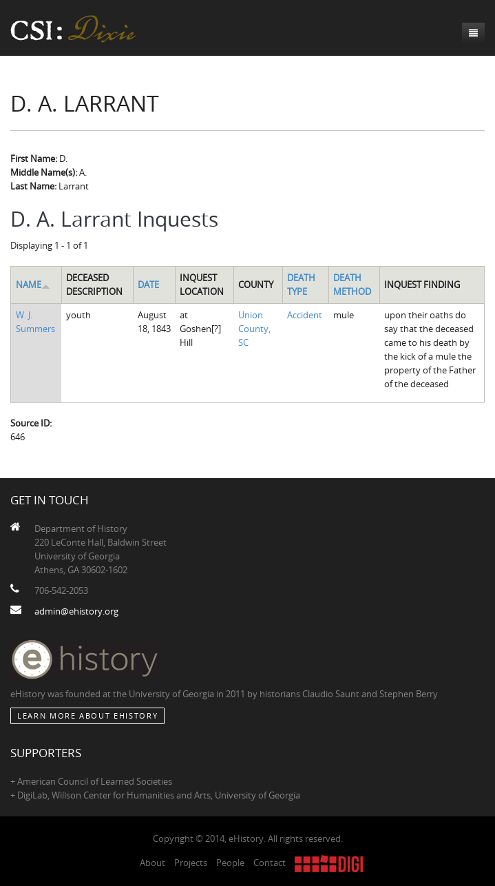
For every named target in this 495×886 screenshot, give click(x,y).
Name (33, 284)
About (152, 862)
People (230, 862)
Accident (304, 315)
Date (148, 284)
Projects (190, 862)
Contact (269, 862)
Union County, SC (254, 329)
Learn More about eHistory (87, 715)
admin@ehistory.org (76, 611)
